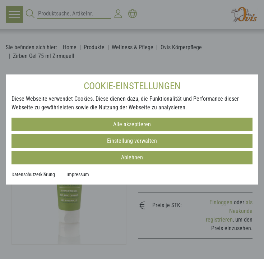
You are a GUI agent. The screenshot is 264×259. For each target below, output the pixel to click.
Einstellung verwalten (132, 140)
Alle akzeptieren (132, 124)
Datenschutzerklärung (33, 174)
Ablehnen (132, 157)
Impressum (77, 174)
